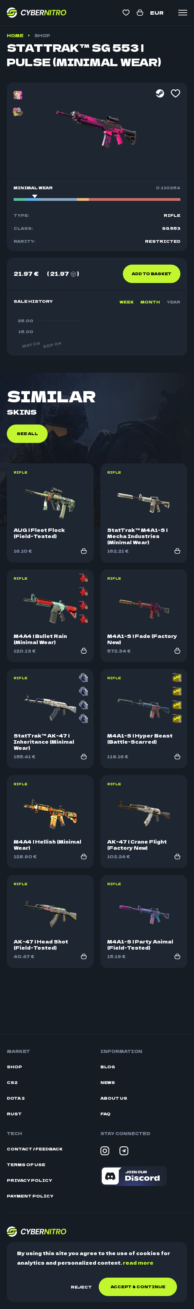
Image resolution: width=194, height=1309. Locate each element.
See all (27, 482)
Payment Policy (30, 1196)
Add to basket (152, 273)
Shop (42, 35)
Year (173, 301)
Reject (81, 1287)
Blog (107, 1066)
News (107, 1082)
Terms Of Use (26, 1164)
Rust (14, 1113)
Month (150, 301)
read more (138, 1262)
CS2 (12, 1082)
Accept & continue (138, 1286)
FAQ (105, 1113)
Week (126, 301)
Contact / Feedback (35, 1148)
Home (15, 35)
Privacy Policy (29, 1180)
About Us (113, 1098)
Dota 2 (16, 1098)
